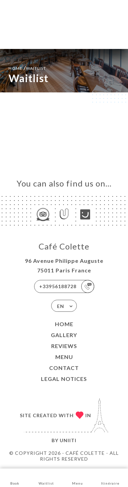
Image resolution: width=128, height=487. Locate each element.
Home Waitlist (27, 67)
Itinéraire (110, 477)
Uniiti (68, 440)
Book (15, 477)
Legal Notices (64, 378)
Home (64, 324)
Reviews (64, 346)
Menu (64, 357)
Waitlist (46, 477)
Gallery (64, 335)
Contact (64, 367)
